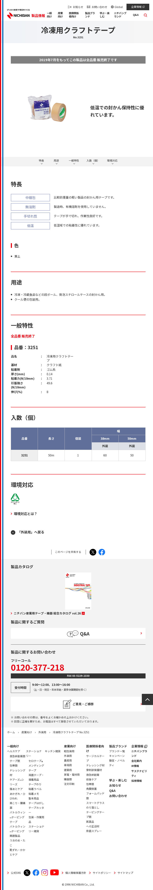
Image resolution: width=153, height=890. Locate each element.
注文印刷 (69, 784)
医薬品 (90, 821)
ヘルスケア (13, 751)
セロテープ (36, 761)
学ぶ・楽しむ (118, 780)
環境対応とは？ (25, 513)
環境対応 (112, 160)
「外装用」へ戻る (30, 532)
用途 (56, 160)
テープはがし (36, 803)
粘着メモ (34, 794)
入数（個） (93, 160)
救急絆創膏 (92, 775)
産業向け (26, 732)
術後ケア (91, 779)
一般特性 (74, 160)
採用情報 (136, 781)
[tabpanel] (47, 108)
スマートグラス (95, 803)
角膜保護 (91, 789)
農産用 (68, 760)
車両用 (68, 765)
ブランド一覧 (117, 751)
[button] (50, 15)
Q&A (112, 790)
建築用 (68, 770)
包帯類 (90, 784)
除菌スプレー (94, 831)
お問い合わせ (99, 7)
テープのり (35, 784)
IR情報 (135, 766)
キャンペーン (117, 756)
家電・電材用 (72, 774)
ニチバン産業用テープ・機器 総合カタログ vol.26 (49, 613)
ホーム (11, 732)
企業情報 (138, 7)
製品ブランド (118, 746)
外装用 (42, 732)
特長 (41, 160)
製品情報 (38, 15)
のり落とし (92, 807)
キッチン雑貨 (52, 751)
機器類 (68, 779)
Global (119, 7)
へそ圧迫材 (92, 826)
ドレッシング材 (95, 765)
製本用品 (34, 798)
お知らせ (78, 7)
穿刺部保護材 (94, 770)
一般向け (13, 746)
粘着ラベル (35, 789)
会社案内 (136, 761)
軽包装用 (69, 751)
